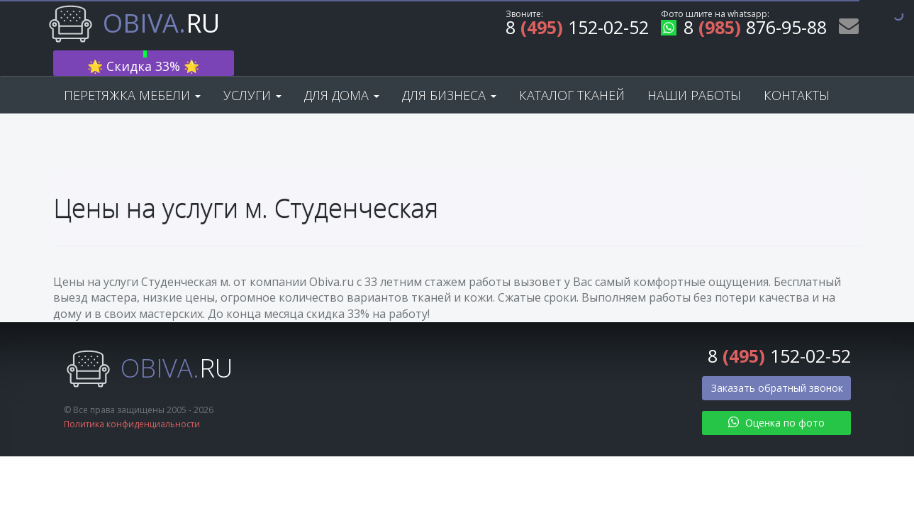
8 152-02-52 (577, 29)
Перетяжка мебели (132, 72)
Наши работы (694, 72)
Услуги (252, 72)
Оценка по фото (776, 400)
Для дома (341, 72)
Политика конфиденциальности (132, 402)
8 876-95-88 (744, 29)
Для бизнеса (449, 72)
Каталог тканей (572, 72)
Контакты (797, 72)
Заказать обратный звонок (777, 365)
